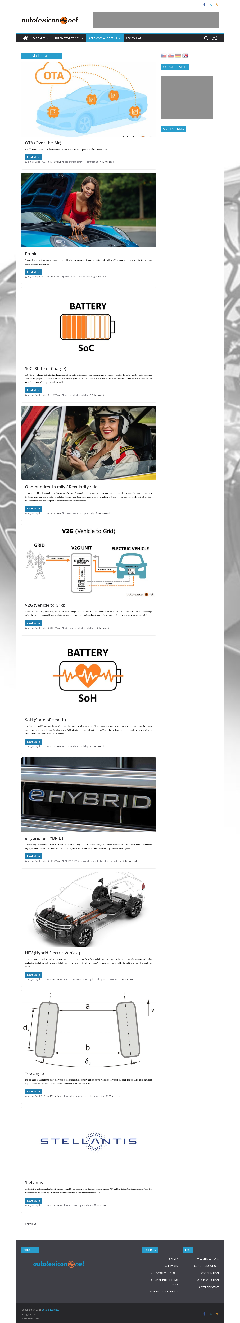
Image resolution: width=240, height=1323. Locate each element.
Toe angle (34, 1073)
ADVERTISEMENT (209, 1287)
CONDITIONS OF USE (206, 1266)
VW (84, 860)
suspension (99, 1096)
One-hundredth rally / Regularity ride (61, 486)
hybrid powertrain (112, 860)
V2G (67, 628)
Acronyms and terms (103, 38)
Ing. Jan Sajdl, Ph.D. (37, 161)
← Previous (29, 1224)
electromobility (84, 276)
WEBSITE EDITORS (208, 1258)
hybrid (95, 979)
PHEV (74, 860)
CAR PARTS (171, 1266)
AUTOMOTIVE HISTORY (164, 1273)
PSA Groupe (77, 1205)
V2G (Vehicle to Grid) (45, 605)
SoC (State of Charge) (45, 368)
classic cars (70, 513)
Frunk (30, 253)
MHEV (68, 860)
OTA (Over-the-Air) (43, 143)
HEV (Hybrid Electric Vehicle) (52, 953)
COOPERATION (210, 1273)
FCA (68, 1205)
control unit (92, 161)
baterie (68, 395)
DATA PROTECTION (207, 1280)
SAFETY (173, 1258)
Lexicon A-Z (133, 38)
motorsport (83, 513)
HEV (73, 979)
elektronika (70, 161)
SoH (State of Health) (45, 720)
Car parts (39, 38)
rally (92, 513)
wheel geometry (74, 1096)
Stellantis (34, 1182)
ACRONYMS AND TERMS (164, 1291)
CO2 (68, 979)
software (81, 161)
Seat (80, 860)
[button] (47, 38)
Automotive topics (67, 38)
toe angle (87, 1096)
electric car (70, 276)
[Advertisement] (156, 20)
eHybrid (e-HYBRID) (44, 838)
